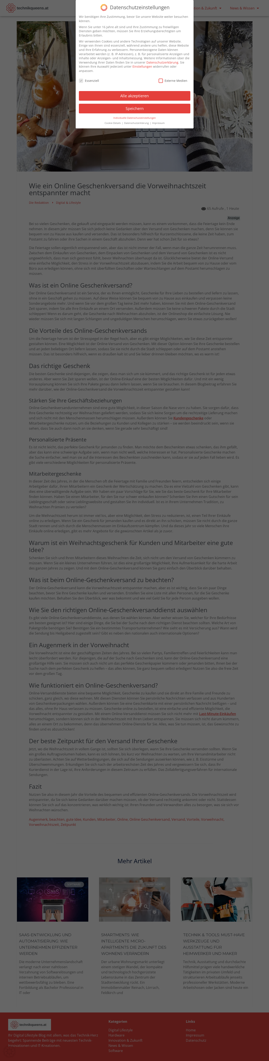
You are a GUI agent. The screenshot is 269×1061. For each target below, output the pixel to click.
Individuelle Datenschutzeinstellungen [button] (134, 117)
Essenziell (89, 80)
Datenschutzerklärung (162, 61)
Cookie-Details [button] (113, 122)
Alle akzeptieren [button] (134, 94)
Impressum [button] (158, 122)
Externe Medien (173, 80)
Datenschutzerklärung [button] (136, 122)
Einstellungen (142, 66)
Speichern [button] (135, 107)
